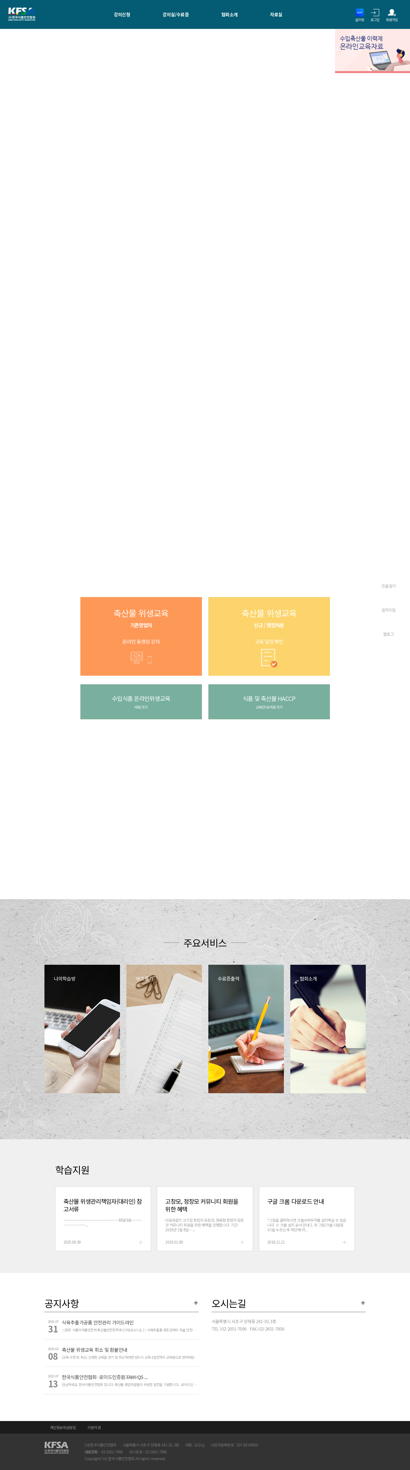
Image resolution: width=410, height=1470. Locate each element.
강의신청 (122, 14)
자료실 (276, 14)
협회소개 (229, 14)
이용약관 (94, 1427)
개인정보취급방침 (63, 1427)
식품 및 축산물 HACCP (269, 702)
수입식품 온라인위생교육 (141, 702)
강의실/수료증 (176, 14)
